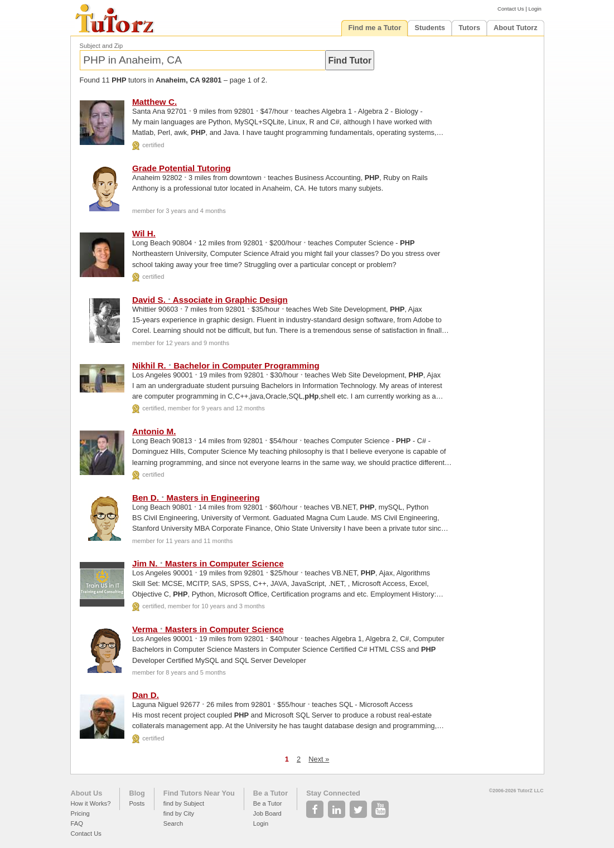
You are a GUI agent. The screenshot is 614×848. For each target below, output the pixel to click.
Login (534, 9)
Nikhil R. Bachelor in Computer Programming (226, 365)
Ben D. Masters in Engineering (196, 497)
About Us (87, 793)
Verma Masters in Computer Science (208, 629)
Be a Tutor (270, 793)
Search (173, 823)
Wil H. (144, 233)
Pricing (80, 813)
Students (429, 27)
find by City (178, 813)
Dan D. (145, 695)
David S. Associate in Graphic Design (210, 299)
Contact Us (510, 9)
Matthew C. (154, 101)
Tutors (469, 27)
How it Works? (91, 803)
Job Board (267, 813)
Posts (136, 803)
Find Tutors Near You (199, 793)
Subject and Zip (101, 45)
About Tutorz (516, 27)
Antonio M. (154, 431)
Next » (318, 759)
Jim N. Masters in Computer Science (208, 563)
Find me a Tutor (374, 27)
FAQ (77, 823)
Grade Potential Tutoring (181, 168)
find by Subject (183, 803)
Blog (136, 793)
